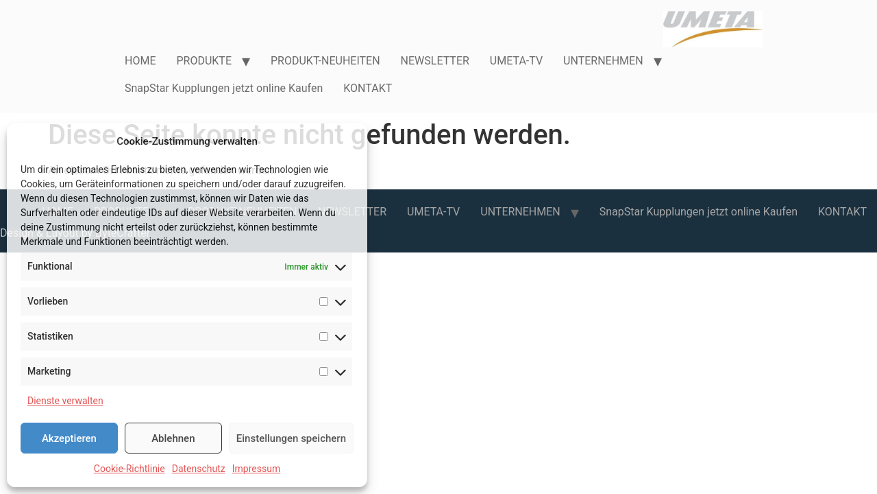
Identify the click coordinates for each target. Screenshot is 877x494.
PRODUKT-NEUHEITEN (325, 60)
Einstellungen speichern (291, 438)
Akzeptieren (69, 438)
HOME (140, 60)
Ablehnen (173, 438)
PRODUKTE (204, 60)
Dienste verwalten (65, 400)
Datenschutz (198, 468)
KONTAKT (367, 88)
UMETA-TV (516, 60)
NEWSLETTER (435, 60)
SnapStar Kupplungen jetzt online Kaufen (224, 88)
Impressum (256, 468)
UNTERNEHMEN (603, 60)
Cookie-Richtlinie (129, 468)
